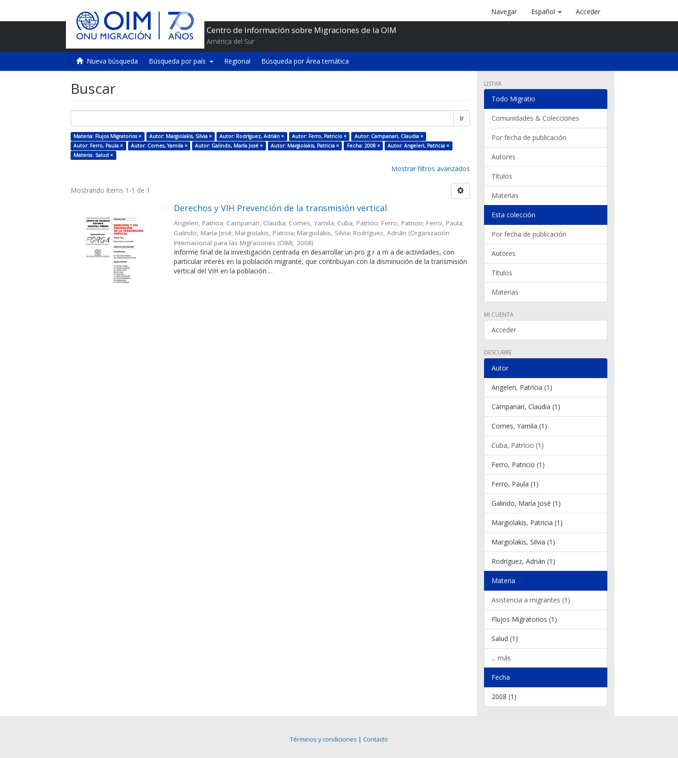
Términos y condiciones (323, 739)
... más (501, 657)
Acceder (504, 329)
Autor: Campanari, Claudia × (389, 136)
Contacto (375, 739)
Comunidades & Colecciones (535, 118)
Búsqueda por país (181, 61)
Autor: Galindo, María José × (229, 145)
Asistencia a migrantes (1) (531, 599)
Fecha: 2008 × (363, 145)
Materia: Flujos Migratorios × (107, 136)
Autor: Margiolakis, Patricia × (305, 145)
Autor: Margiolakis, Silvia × (180, 136)
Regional (237, 61)
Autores (504, 156)
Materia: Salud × (93, 155)
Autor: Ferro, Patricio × (319, 136)
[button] (546, 12)
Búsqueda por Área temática (305, 61)
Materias (505, 195)
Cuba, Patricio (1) (518, 445)
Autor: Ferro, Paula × (98, 145)
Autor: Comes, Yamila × (159, 145)
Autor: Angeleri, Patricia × (418, 145)
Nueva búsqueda (112, 61)
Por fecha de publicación (529, 137)
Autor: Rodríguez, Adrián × (251, 136)
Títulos (502, 176)
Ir (462, 118)
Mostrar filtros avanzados (430, 168)
